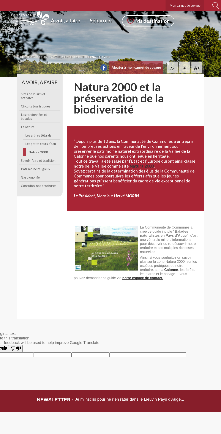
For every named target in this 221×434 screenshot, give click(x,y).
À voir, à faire (65, 20)
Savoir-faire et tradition (38, 160)
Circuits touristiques (35, 106)
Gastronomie (30, 177)
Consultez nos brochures (38, 186)
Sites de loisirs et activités (33, 96)
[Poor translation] (16, 348)
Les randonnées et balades (34, 116)
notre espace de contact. (142, 278)
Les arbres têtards (38, 135)
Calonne (171, 270)
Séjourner (101, 20)
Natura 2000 (38, 152)
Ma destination (152, 21)
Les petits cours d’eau (40, 144)
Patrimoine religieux (35, 169)
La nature (28, 127)
